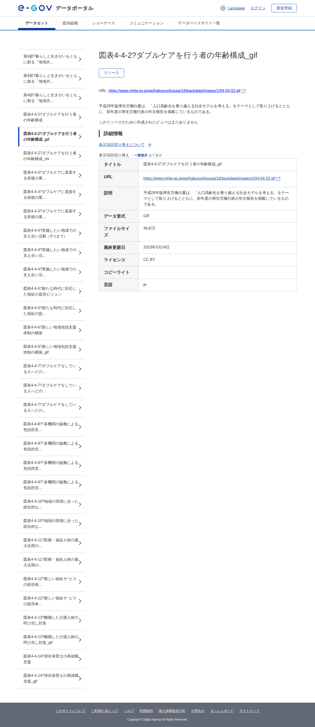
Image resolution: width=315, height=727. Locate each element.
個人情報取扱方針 (172, 711)
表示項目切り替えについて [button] (125, 145)
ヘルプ (129, 711)
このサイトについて (71, 711)
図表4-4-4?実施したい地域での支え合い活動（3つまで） (49, 233)
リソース (111, 73)
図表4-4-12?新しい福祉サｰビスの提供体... (50, 582)
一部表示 (140, 155)
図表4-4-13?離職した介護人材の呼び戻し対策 (51, 620)
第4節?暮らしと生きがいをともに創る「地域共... (50, 59)
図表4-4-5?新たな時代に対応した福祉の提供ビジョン (49, 291)
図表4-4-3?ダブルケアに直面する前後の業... (49, 175)
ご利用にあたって (104, 711)
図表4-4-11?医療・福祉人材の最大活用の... (51, 543)
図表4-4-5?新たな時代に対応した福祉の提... (49, 311)
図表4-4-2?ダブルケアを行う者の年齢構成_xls (49, 156)
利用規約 (146, 711)
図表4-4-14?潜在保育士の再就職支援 (51, 659)
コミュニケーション (146, 23)
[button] (232, 8)
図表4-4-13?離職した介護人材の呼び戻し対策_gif (51, 640)
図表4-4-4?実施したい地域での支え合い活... (49, 253)
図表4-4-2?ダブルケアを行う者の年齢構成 (49, 117)
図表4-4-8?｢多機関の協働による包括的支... (50, 427)
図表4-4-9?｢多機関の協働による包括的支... (50, 465)
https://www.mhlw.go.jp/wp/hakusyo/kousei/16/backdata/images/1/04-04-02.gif (174, 91)
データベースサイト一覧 (199, 23)
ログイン (258, 8)
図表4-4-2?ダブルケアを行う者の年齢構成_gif (50, 136)
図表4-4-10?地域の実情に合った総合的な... (51, 504)
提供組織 (70, 23)
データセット (36, 23)
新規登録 (284, 8)
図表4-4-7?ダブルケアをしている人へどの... (49, 369)
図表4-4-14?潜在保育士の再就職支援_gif (51, 678)
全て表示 (155, 155)
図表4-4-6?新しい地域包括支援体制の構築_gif (49, 349)
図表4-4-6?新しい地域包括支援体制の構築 (49, 330)
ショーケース (103, 23)
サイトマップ (249, 711)
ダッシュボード (222, 711)
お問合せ (198, 711)
